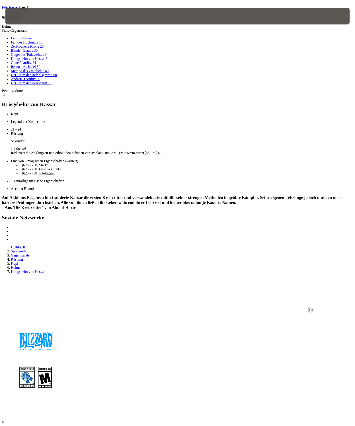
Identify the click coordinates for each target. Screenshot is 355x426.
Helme (10, 7)
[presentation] (22, 16)
